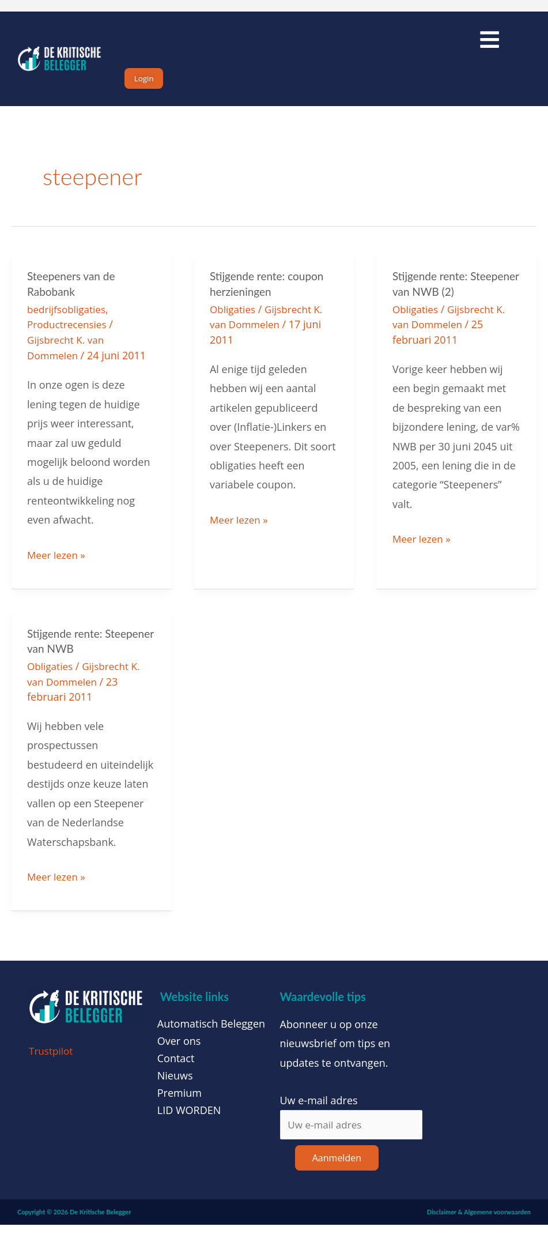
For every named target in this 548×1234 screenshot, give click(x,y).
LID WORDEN (189, 1117)
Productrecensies (69, 335)
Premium (179, 1100)
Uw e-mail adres (319, 1108)
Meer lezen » (57, 563)
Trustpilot (52, 1058)
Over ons (179, 1048)
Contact (176, 1065)
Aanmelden (336, 1166)
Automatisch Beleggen (211, 1031)
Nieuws (175, 1083)
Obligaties (234, 319)
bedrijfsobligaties (68, 319)
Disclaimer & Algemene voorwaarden (479, 1220)
